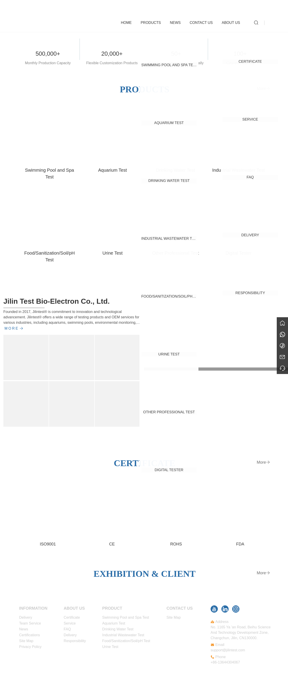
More (263, 88)
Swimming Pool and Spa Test (49, 173)
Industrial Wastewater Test (238, 170)
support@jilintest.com (228, 650)
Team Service (30, 623)
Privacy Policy (30, 647)
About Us (233, 21)
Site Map (26, 641)
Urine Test (112, 253)
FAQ (67, 629)
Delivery (25, 617)
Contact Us (203, 21)
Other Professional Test (175, 253)
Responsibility (75, 641)
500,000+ (48, 53)
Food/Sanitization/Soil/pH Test (49, 256)
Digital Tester (238, 253)
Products (153, 21)
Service (70, 623)
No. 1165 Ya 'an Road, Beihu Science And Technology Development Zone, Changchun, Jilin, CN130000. (241, 632)
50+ (176, 53)
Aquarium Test (112, 170)
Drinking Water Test (175, 170)
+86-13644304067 (225, 662)
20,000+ (112, 53)
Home (128, 21)
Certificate (72, 617)
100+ (240, 53)
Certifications (29, 635)
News (177, 21)
